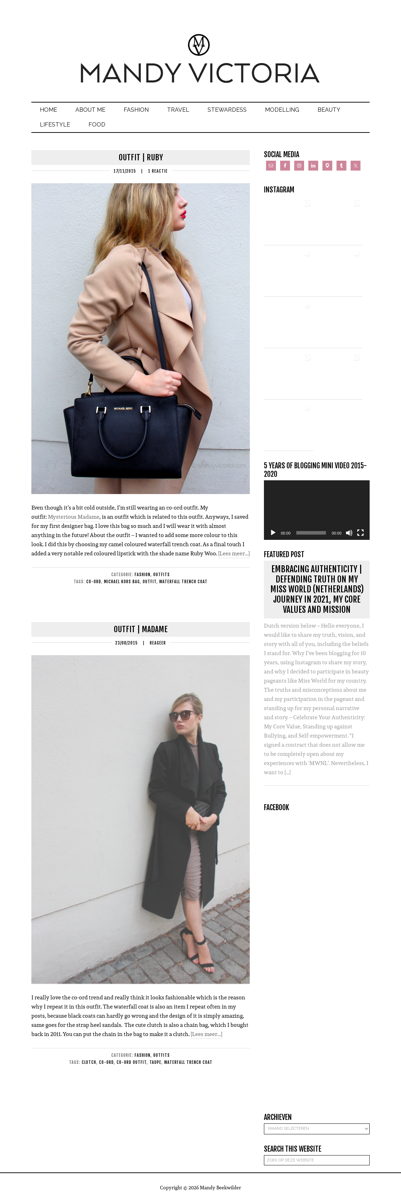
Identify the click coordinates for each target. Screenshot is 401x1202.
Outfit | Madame (141, 629)
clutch (89, 1062)
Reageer (158, 643)
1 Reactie (158, 171)
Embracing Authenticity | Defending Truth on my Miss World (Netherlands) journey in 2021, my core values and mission (317, 589)
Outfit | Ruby (141, 157)
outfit (149, 581)
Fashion (142, 574)
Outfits (161, 574)
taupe (155, 1062)
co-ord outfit (132, 1062)
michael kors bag (122, 581)
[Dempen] (349, 532)
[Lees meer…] (234, 553)
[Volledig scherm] (360, 532)
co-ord (93, 581)
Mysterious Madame (73, 516)
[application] (317, 510)
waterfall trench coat (183, 581)
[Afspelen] (273, 532)
